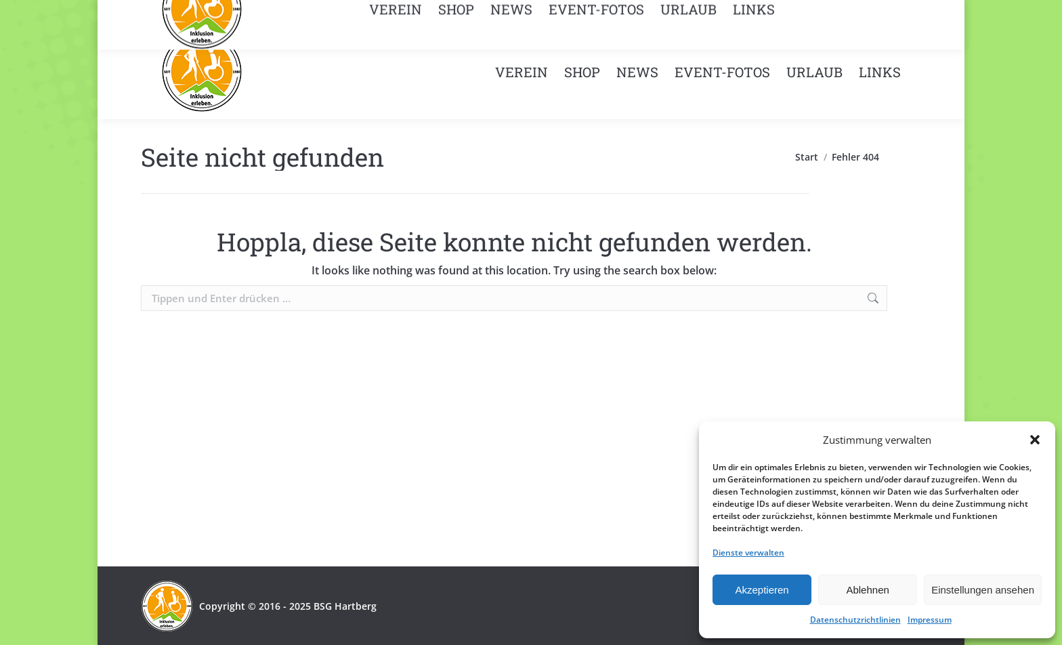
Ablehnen (867, 590)
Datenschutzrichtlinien (855, 619)
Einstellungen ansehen (982, 590)
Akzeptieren (761, 590)
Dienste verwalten (748, 552)
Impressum (930, 619)
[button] (1035, 439)
